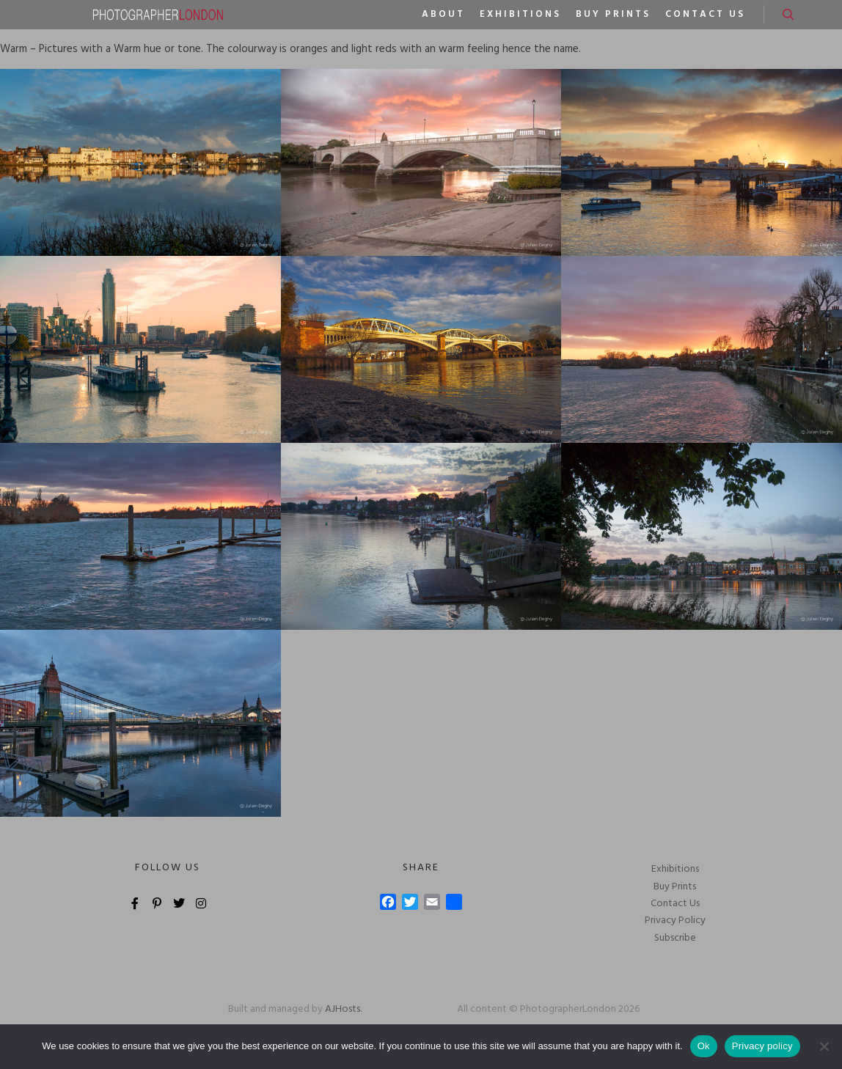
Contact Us (675, 903)
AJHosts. (343, 1009)
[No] (823, 1046)
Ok (704, 1045)
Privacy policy (762, 1045)
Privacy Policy (675, 920)
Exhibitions (675, 869)
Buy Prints (675, 886)
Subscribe (675, 938)
